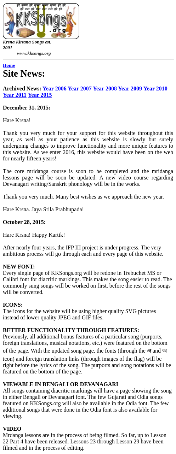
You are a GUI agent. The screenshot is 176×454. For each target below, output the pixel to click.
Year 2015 (40, 95)
